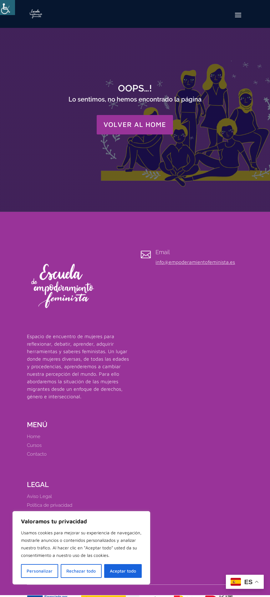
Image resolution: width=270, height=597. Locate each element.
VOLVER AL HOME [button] (135, 124)
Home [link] (33, 436)
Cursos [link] (34, 445)
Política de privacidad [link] (49, 505)
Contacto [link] (37, 454)
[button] (238, 19)
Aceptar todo (123, 570)
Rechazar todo (81, 570)
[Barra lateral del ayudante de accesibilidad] (7, 7)
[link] (35, 13)
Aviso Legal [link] (39, 496)
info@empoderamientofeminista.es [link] (195, 262)
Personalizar (40, 570)
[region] (81, 547)
